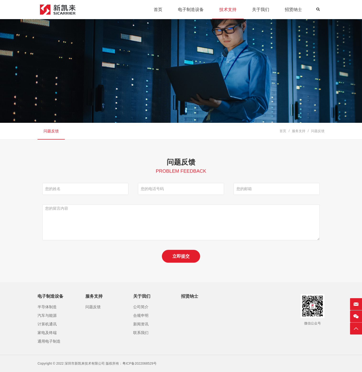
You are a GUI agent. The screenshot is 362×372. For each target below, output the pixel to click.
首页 (283, 131)
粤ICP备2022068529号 (139, 363)
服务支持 (298, 131)
